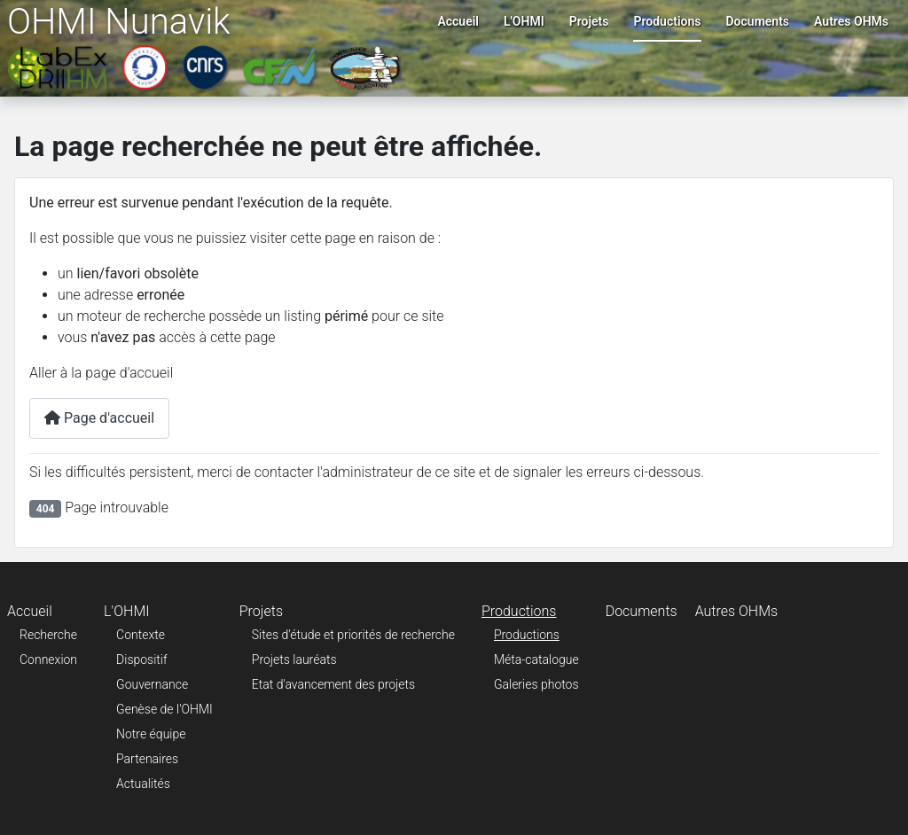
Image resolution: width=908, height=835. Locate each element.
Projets (589, 21)
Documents (758, 21)
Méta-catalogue (536, 659)
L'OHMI (524, 21)
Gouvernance (152, 684)
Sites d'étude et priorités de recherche (353, 635)
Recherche (48, 635)
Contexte (140, 635)
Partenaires (147, 759)
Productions (667, 21)
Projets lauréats (294, 659)
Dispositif (142, 659)
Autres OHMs (851, 21)
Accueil (458, 21)
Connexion (48, 659)
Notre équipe (150, 734)
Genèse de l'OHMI (164, 709)
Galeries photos (536, 684)
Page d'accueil (99, 418)
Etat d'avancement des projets (333, 684)
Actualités (143, 783)
